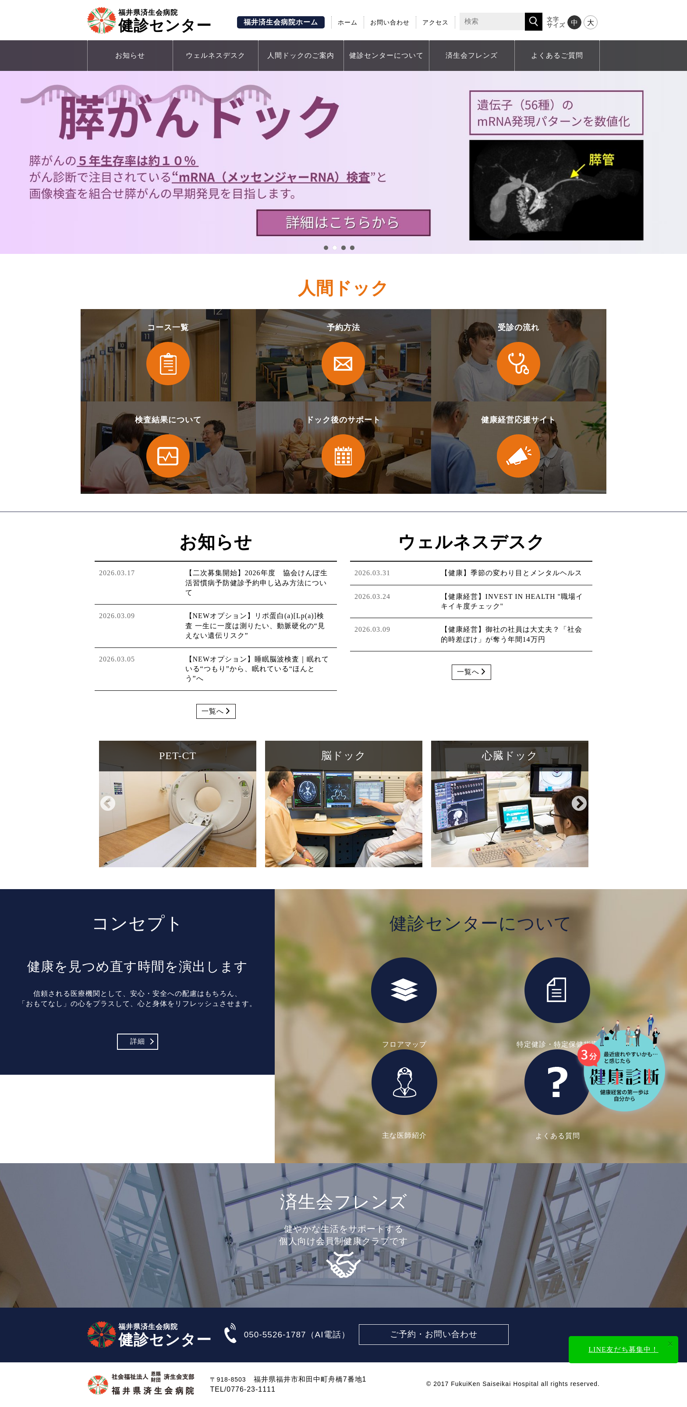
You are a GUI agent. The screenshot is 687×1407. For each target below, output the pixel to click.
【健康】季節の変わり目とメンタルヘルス (511, 573)
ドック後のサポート (343, 448)
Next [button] (579, 804)
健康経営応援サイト (518, 448)
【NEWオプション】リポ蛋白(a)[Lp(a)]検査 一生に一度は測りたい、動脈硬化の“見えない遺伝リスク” (255, 625)
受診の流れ (518, 355)
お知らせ (130, 55)
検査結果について (168, 448)
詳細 (137, 1041)
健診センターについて (386, 55)
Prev (9, 148)
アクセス (435, 22)
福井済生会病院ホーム (281, 22)
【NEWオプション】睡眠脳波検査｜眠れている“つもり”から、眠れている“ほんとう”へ (257, 668)
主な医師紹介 (404, 1094)
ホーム (348, 22)
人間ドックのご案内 (300, 55)
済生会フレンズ (472, 55)
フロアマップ (404, 1002)
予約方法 (343, 355)
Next (678, 148)
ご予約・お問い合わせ (434, 1334)
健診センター (165, 20)
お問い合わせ (390, 22)
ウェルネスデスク (215, 55)
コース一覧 (168, 355)
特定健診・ (557, 1002)
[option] (177, 804)
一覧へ (216, 711)
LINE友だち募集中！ (623, 1349)
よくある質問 (557, 1094)
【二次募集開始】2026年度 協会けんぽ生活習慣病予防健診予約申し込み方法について (256, 582)
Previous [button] (108, 804)
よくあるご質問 (557, 55)
